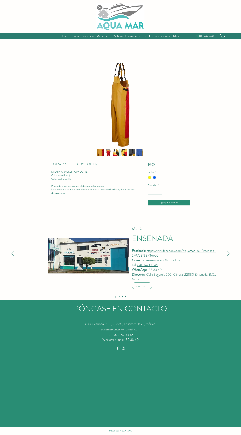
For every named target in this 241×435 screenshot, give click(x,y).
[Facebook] (196, 36)
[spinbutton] (154, 192)
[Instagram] (200, 36)
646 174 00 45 (147, 265)
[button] (222, 36)
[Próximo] (228, 253)
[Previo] (13, 253)
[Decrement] (150, 192)
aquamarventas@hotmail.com (162, 260)
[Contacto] (142, 285)
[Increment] (159, 192)
